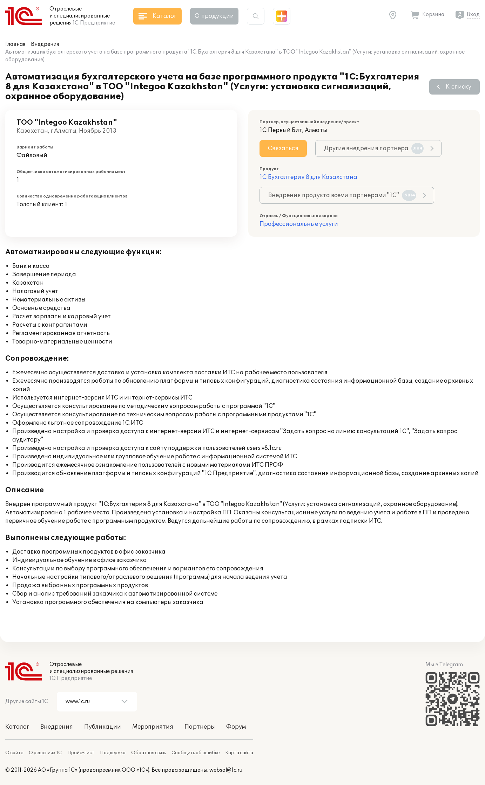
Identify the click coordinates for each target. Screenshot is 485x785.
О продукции (214, 16)
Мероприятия (152, 726)
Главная (15, 44)
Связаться (283, 148)
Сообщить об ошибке (195, 753)
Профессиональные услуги (299, 224)
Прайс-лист (80, 753)
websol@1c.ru (225, 770)
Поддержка (113, 753)
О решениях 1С (45, 753)
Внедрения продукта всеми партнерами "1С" (342, 195)
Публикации (102, 726)
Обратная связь (148, 753)
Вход (473, 15)
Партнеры (199, 726)
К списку (458, 86)
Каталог (17, 726)
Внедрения (45, 44)
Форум (236, 726)
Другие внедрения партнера (374, 148)
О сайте (14, 753)
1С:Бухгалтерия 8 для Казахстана (308, 177)
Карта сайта (239, 753)
